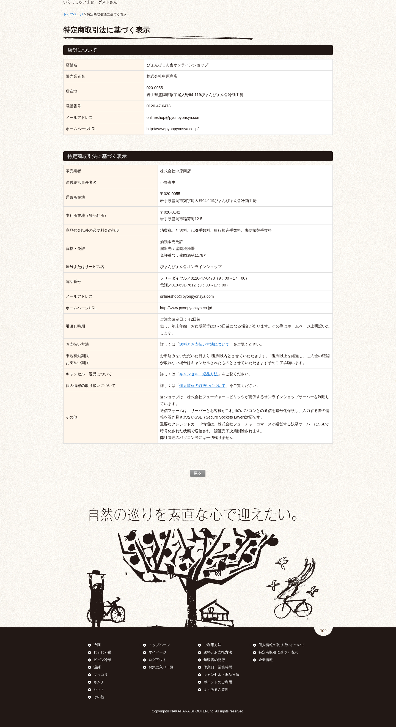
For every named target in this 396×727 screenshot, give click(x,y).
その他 (99, 697)
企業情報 (265, 660)
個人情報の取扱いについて (202, 385)
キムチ (99, 682)
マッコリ (101, 675)
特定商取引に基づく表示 (278, 652)
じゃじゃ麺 (102, 652)
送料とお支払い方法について (204, 344)
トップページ (73, 14)
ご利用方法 (212, 645)
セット (99, 689)
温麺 (97, 667)
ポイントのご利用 (218, 682)
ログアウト (157, 660)
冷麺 (97, 645)
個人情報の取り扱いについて (281, 645)
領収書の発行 (214, 660)
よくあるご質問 (216, 689)
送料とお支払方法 (218, 652)
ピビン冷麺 (102, 660)
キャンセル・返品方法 (198, 374)
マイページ (157, 652)
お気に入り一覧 (161, 667)
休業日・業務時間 (218, 667)
